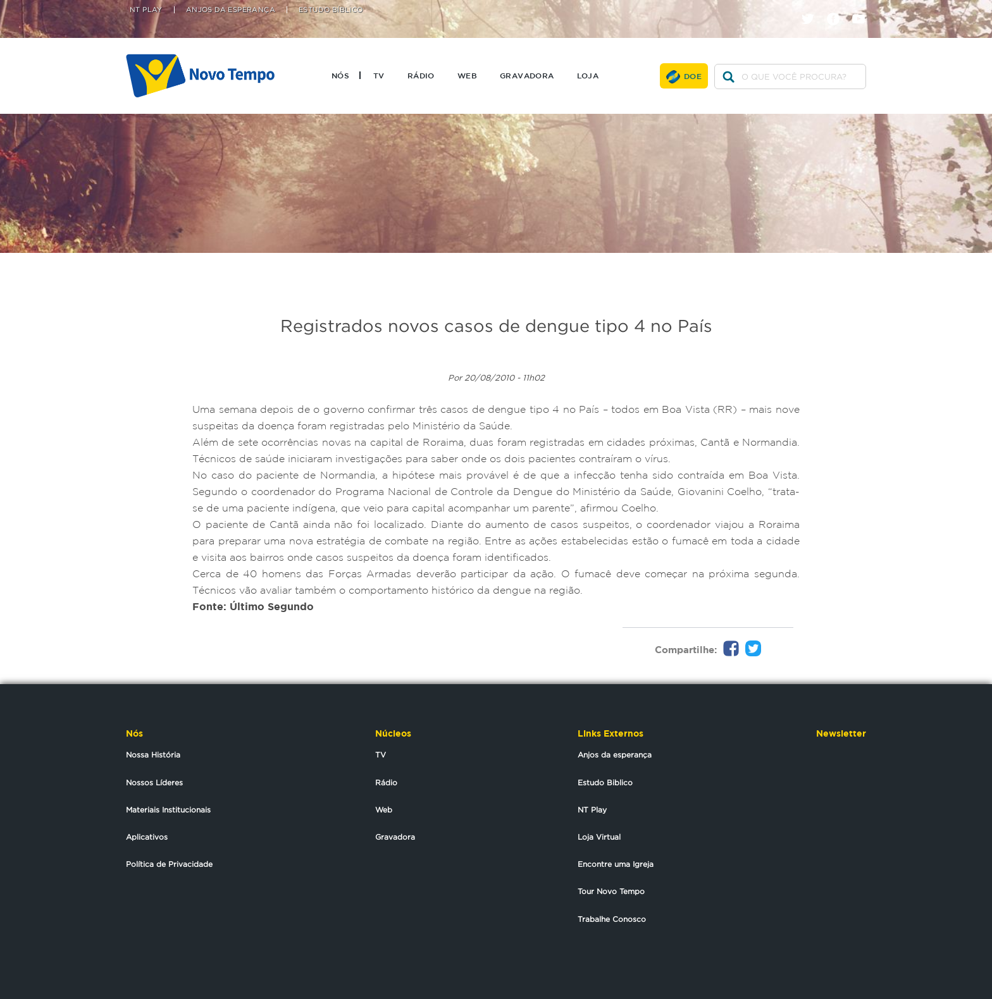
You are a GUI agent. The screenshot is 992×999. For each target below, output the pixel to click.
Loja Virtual (599, 837)
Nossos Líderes (154, 782)
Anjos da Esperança (230, 9)
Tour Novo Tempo (611, 891)
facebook (838, 8)
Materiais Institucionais (168, 810)
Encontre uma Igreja (616, 864)
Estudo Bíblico (331, 9)
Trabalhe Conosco (612, 919)
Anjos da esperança (615, 755)
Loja (588, 75)
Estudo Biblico (605, 782)
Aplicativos (147, 837)
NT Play (146, 9)
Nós (340, 75)
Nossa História (153, 755)
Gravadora (527, 75)
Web (467, 75)
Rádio (421, 75)
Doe (693, 75)
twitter (813, 8)
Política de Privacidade (169, 864)
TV (379, 75)
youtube (863, 8)
